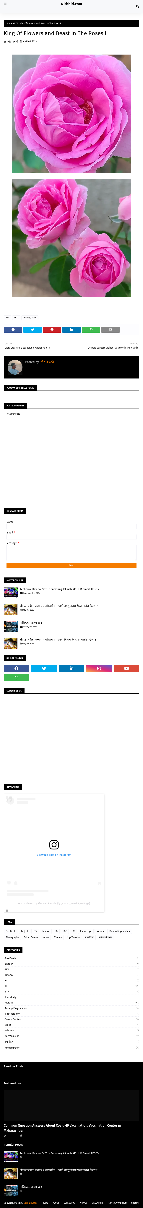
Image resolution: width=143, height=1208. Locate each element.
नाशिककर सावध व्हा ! (31, 622)
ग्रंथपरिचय (89, 937)
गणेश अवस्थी (12, 41)
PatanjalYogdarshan (119, 931)
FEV (16, 23)
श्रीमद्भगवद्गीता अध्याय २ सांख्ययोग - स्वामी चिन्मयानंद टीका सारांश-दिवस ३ (58, 639)
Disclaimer (97, 1203)
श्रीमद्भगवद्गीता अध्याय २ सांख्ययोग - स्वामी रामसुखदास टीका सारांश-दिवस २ (59, 606)
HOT (16, 317)
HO (56, 931)
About (56, 1203)
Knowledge (86, 931)
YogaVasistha (73, 937)
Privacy (83, 1203)
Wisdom (58, 937)
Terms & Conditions (117, 1203)
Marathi (100, 931)
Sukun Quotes (31, 937)
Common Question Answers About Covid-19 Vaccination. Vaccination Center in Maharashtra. (62, 1128)
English (24, 931)
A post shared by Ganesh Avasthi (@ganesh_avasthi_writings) (54, 903)
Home (9, 23)
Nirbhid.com (71, 4)
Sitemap (135, 1203)
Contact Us (69, 1203)
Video (46, 937)
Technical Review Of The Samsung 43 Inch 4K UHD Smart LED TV (59, 589)
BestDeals (11, 931)
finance (46, 931)
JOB (73, 931)
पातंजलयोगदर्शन (105, 937)
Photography (29, 317)
